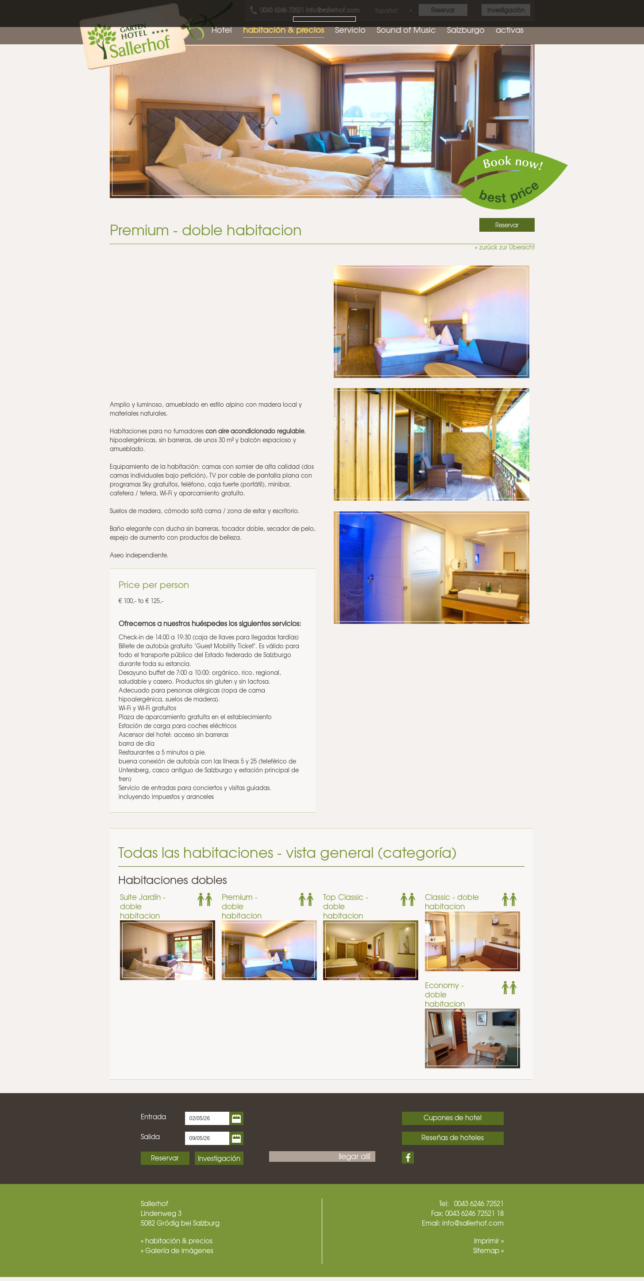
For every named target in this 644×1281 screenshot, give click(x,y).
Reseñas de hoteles (452, 1137)
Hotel (222, 29)
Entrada (153, 1116)
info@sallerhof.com (473, 1223)
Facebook (408, 1158)
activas (510, 29)
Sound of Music (406, 29)
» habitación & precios (176, 1241)
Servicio (350, 29)
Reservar (165, 1158)
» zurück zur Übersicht (505, 247)
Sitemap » (488, 1250)
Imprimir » (489, 1241)
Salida (150, 1136)
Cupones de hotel (453, 1117)
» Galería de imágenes (177, 1250)
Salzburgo (466, 29)
